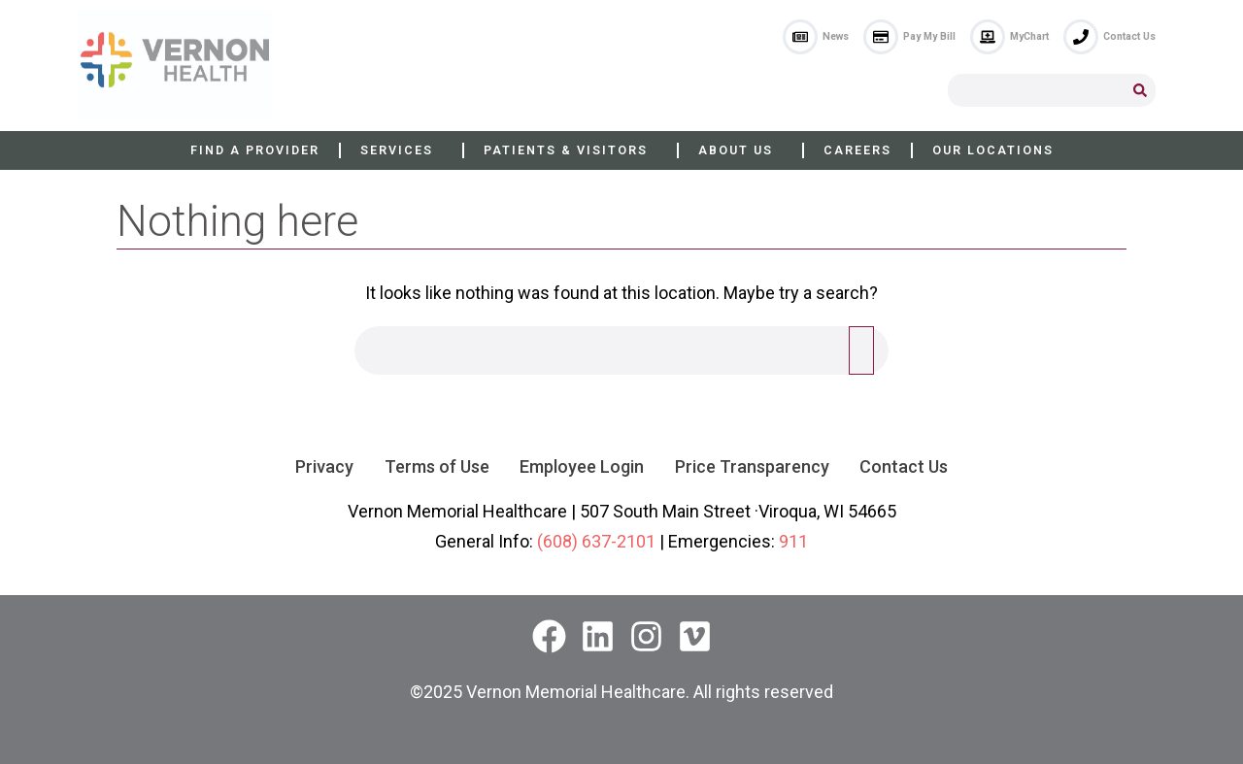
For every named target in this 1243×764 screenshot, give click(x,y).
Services (401, 150)
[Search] (1140, 90)
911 (793, 541)
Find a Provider (254, 150)
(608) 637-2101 (596, 541)
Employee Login (582, 466)
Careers (857, 150)
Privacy (323, 466)
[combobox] (1036, 90)
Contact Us (904, 466)
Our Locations (993, 150)
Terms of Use (436, 466)
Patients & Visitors (570, 150)
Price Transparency (752, 466)
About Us (740, 150)
